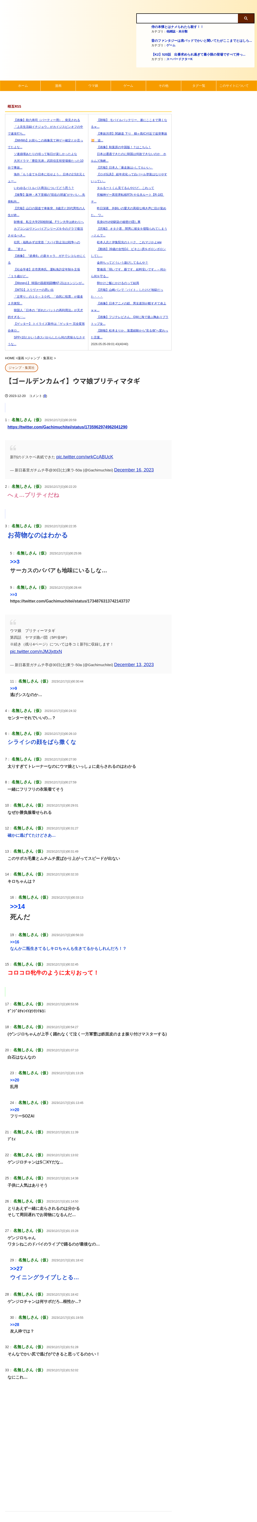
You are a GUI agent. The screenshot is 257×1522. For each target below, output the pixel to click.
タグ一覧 (198, 86)
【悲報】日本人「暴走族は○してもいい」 (122, 167)
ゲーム (170, 45)
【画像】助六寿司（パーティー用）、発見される (44, 120)
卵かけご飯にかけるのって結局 (115, 283)
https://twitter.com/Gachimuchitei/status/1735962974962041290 (67, 427)
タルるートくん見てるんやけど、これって (122, 188)
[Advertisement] (88, 1446)
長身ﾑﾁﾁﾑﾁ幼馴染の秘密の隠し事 (116, 222)
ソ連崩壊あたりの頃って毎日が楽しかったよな (42, 154)
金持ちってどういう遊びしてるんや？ (119, 262)
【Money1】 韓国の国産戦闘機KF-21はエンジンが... (46, 283)
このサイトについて (234, 86)
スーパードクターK (179, 59)
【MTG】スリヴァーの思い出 (31, 290)
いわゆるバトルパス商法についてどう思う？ (41, 188)
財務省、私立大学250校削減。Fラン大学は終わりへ (46, 222)
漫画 (58, 86)
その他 (163, 86)
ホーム (23, 86)
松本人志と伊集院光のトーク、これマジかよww (126, 242)
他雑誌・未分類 (176, 31)
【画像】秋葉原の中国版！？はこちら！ (121, 147)
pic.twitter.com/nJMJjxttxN (136, 641)
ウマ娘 (93, 86)
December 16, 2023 (130, 468)
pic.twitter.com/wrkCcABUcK (80, 456)
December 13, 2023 (130, 653)
